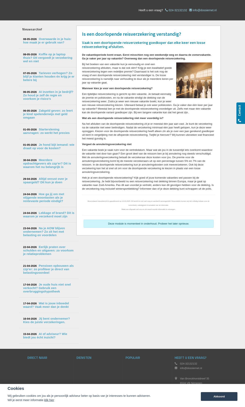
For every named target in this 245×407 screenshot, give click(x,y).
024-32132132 (178, 10)
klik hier (49, 400)
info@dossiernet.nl (205, 10)
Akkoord (219, 396)
